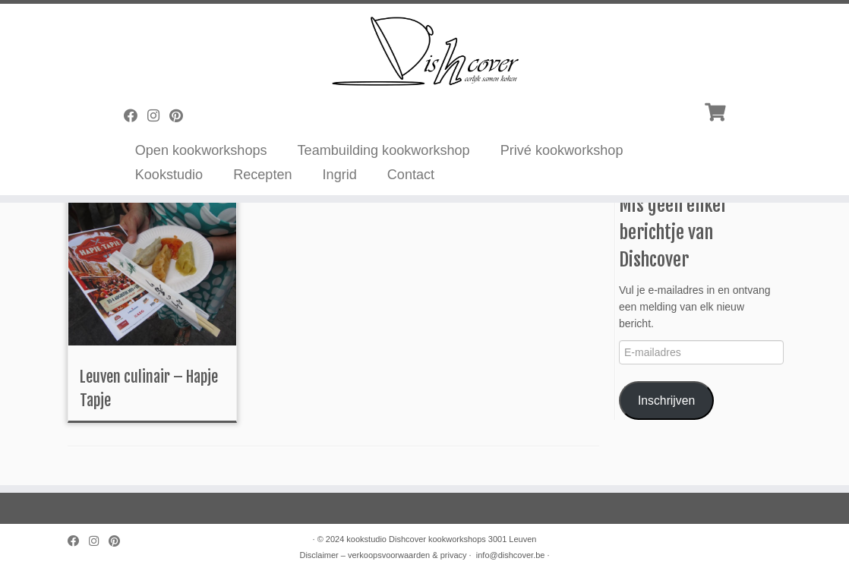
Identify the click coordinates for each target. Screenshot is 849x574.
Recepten (262, 174)
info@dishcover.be (510, 555)
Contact (410, 174)
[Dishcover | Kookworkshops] (424, 49)
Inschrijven (666, 400)
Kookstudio (169, 174)
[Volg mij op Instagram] (158, 116)
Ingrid (340, 174)
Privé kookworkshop (561, 150)
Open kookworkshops (201, 150)
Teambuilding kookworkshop (384, 150)
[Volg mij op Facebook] (135, 116)
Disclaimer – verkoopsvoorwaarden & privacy (382, 555)
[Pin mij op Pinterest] (181, 116)
